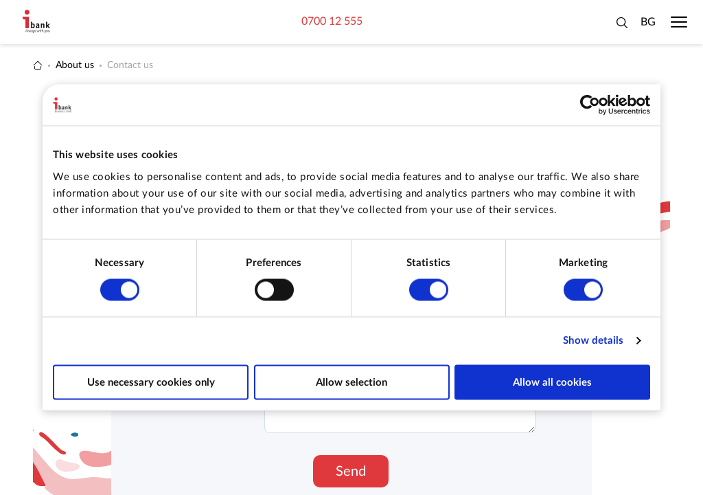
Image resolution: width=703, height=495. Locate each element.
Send (351, 471)
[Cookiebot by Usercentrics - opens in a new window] (590, 105)
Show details (593, 341)
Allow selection (351, 382)
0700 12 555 (331, 21)
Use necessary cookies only (151, 382)
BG (648, 22)
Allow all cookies (552, 382)
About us (75, 65)
